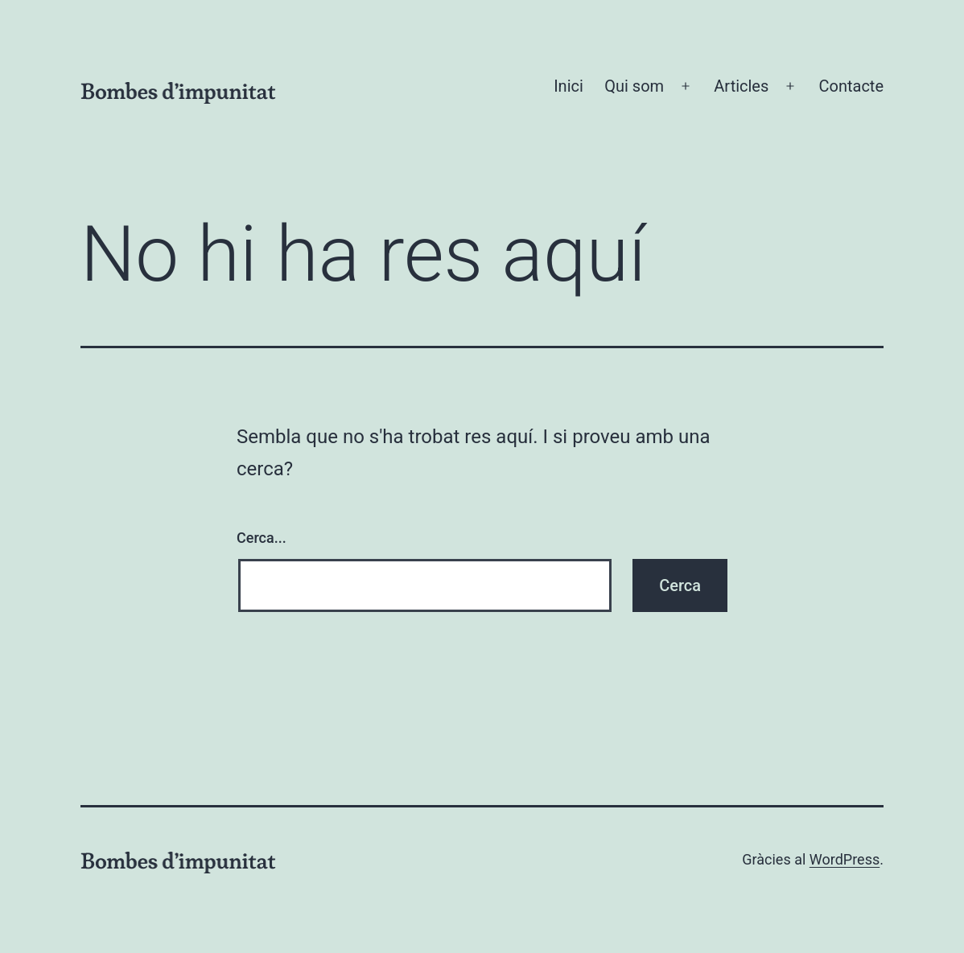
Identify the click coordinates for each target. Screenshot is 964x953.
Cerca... (261, 537)
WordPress (845, 859)
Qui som (634, 86)
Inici (568, 86)
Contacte (851, 86)
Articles (741, 86)
